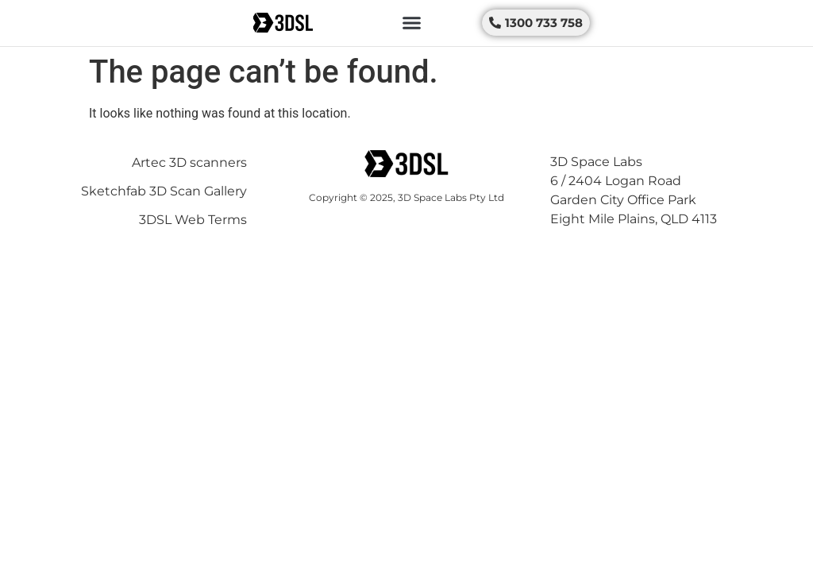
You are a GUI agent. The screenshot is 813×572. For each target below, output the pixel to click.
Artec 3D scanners (189, 162)
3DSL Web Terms (193, 219)
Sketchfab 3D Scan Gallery (164, 191)
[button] (412, 23)
